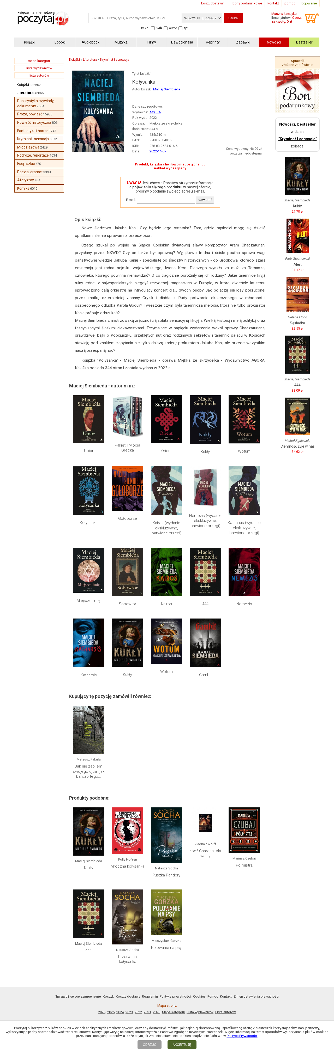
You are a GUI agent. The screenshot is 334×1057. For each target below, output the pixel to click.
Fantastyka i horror (32, 131)
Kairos (166, 604)
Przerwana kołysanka (127, 959)
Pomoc (212, 996)
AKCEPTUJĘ (182, 1045)
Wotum (244, 451)
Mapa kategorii (173, 1012)
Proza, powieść (29, 114)
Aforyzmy (25, 180)
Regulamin (150, 996)
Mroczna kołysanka (127, 866)
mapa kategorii (39, 61)
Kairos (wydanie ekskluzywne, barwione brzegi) (166, 528)
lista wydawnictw (39, 68)
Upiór (88, 450)
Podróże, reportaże (33, 155)
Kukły (205, 451)
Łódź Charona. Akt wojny (205, 853)
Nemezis (244, 604)
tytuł (187, 28)
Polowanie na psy (166, 947)
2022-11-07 (158, 151)
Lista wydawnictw (200, 1012)
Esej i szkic (26, 164)
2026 (101, 1012)
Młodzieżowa (28, 147)
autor (173, 28)
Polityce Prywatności (242, 1036)
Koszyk (108, 996)
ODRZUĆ (149, 1045)
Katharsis (89, 675)
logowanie (309, 3)
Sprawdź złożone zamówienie (297, 63)
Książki (22, 85)
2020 (156, 1012)
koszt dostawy (212, 3)
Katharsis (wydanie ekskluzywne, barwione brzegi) (244, 527)
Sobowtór (127, 604)
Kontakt (226, 996)
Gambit (205, 674)
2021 (147, 1012)
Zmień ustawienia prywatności (256, 996)
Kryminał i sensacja (33, 139)
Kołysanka (89, 522)
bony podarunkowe (247, 3)
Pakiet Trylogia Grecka (127, 448)
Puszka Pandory (166, 875)
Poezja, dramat (30, 172)
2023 (129, 1012)
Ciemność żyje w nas (298, 446)
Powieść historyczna (34, 122)
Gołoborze (127, 518)
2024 (120, 1012)
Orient (166, 450)
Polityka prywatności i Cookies (183, 996)
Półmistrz (244, 865)
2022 (138, 1012)
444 (205, 604)
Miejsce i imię (88, 600)
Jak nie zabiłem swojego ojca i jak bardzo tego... (88, 771)
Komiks (23, 188)
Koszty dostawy (128, 996)
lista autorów (39, 75)
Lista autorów (225, 1012)
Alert (298, 264)
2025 (111, 1012)
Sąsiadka (297, 323)
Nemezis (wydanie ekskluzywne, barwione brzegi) (205, 520)
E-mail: (131, 200)
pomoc (289, 3)
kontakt (273, 3)
